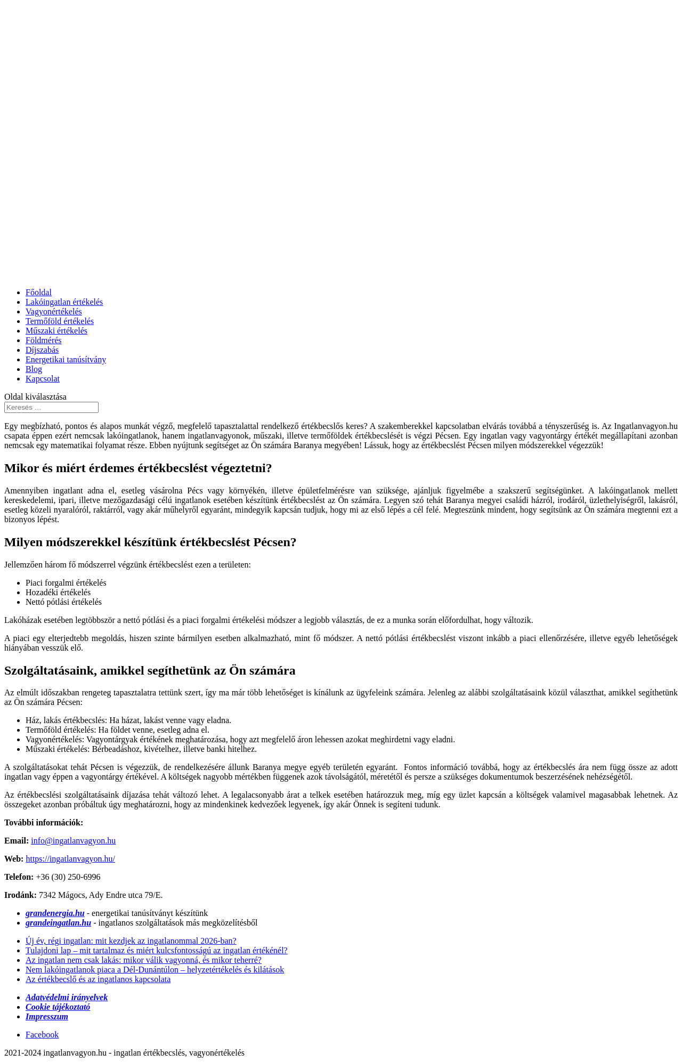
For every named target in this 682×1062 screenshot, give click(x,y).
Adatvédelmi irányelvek (67, 997)
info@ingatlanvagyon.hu (73, 840)
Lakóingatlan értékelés (64, 301)
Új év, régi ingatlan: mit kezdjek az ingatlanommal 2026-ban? (131, 940)
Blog (34, 369)
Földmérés (44, 340)
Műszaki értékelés (56, 330)
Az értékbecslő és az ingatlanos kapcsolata (98, 979)
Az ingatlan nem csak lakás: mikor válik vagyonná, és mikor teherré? (144, 959)
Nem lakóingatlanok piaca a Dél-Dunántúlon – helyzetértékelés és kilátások (155, 969)
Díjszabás (42, 349)
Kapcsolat (43, 378)
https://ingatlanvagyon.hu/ (70, 858)
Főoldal (39, 292)
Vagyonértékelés (54, 311)
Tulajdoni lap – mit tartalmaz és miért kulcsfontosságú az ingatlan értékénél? (157, 950)
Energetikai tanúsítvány (66, 359)
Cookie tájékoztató (58, 1006)
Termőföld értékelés (60, 321)
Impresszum (47, 1016)
